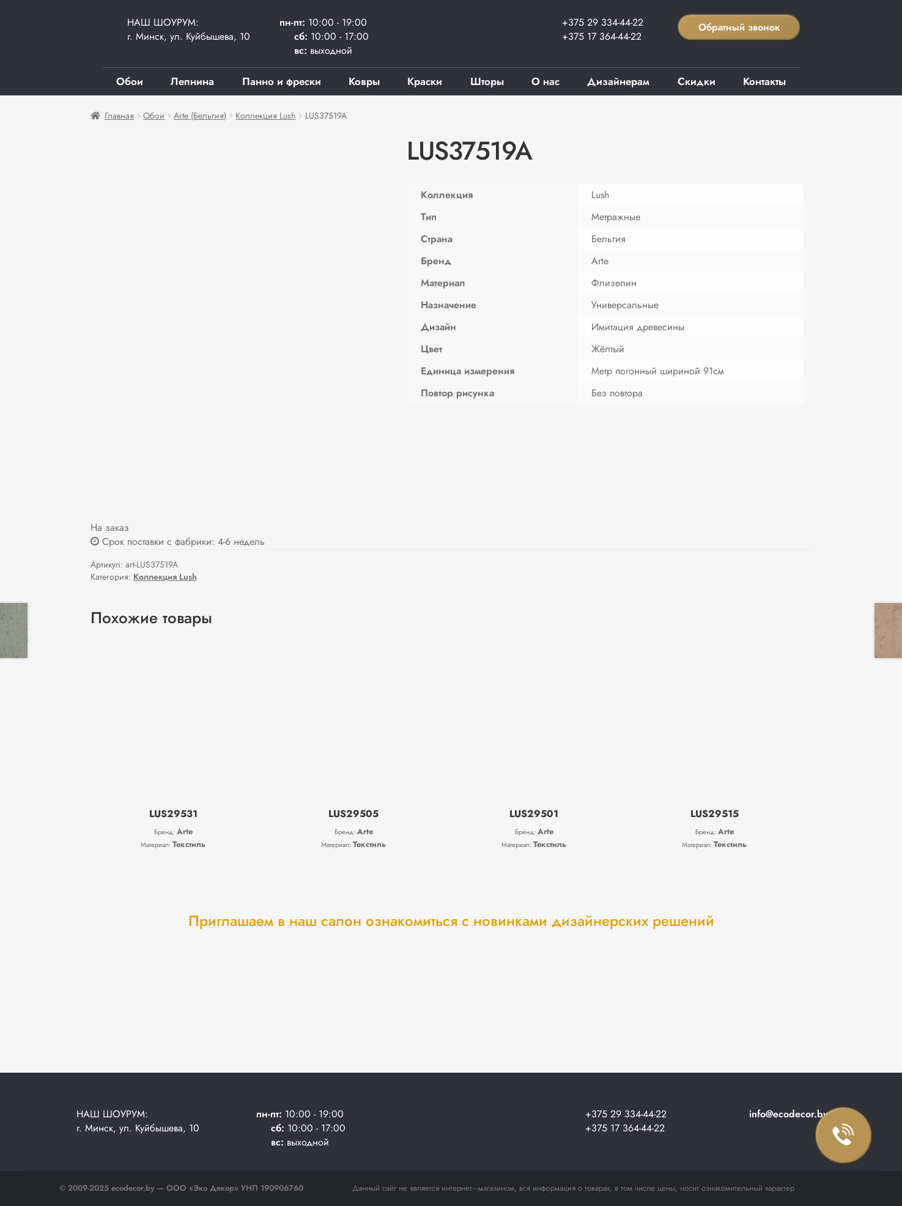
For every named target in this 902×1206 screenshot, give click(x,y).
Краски (424, 81)
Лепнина (192, 81)
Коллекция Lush (265, 115)
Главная (119, 115)
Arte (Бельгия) (200, 115)
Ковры (364, 81)
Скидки (696, 81)
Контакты (764, 81)
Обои (129, 81)
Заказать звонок (843, 1135)
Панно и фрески (281, 81)
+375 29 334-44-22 (602, 22)
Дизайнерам (618, 81)
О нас (545, 81)
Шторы (487, 81)
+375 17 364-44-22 (601, 36)
